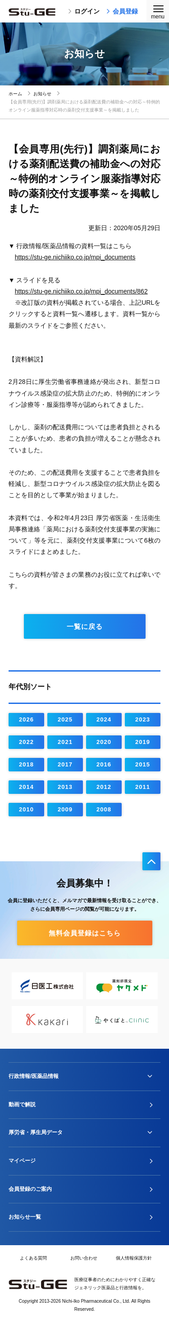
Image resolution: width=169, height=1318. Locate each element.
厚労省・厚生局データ (36, 1132)
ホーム (15, 93)
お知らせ (42, 93)
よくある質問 (33, 1258)
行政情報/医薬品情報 (34, 1076)
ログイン (84, 11)
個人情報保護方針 (134, 1258)
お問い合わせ (83, 1258)
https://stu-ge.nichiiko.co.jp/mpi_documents (75, 257)
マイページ (22, 1161)
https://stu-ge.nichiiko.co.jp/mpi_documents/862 (81, 291)
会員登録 (122, 11)
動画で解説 (22, 1104)
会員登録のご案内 (30, 1189)
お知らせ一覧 (25, 1217)
